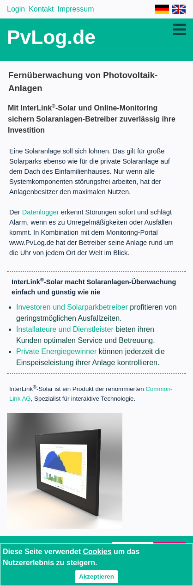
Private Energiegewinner (56, 351)
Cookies (97, 551)
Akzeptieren (96, 576)
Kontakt (41, 9)
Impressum (75, 9)
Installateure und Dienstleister (65, 329)
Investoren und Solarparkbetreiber (72, 307)
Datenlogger (40, 212)
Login (16, 9)
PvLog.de (51, 37)
